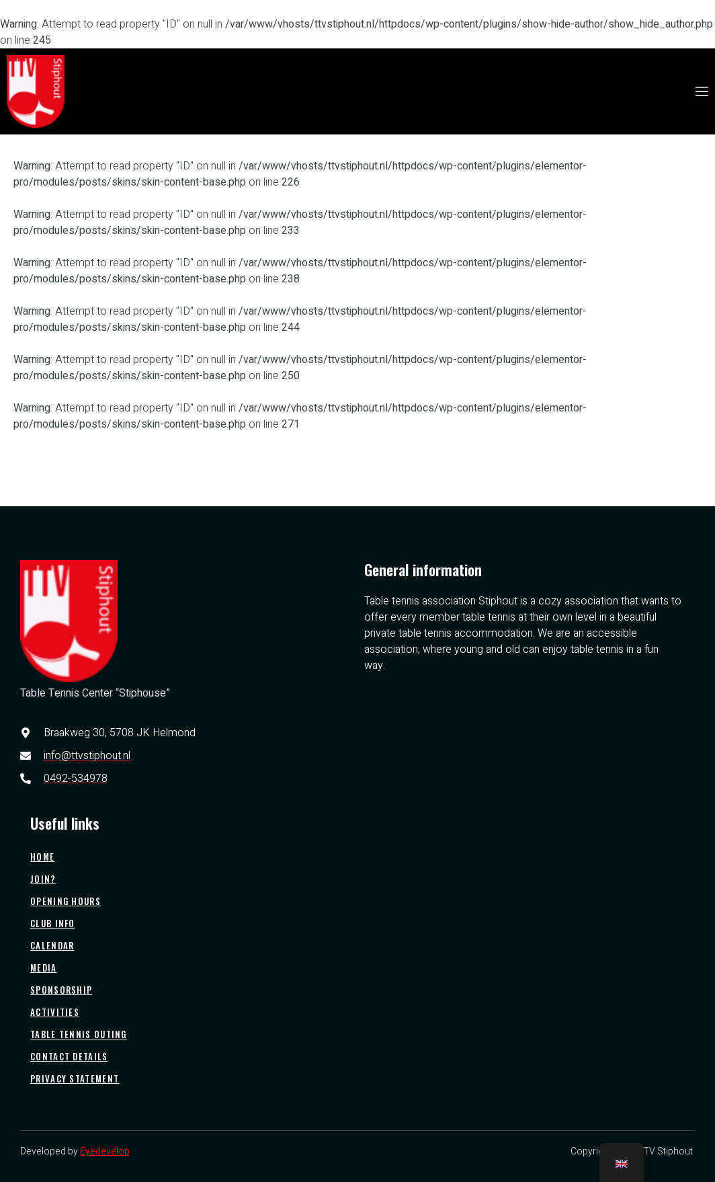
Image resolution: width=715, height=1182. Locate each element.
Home (42, 856)
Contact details (69, 1056)
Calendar (52, 945)
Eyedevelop (105, 1151)
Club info (52, 923)
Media (43, 967)
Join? (43, 878)
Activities (54, 1012)
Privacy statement (74, 1078)
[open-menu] (700, 91)
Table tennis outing (78, 1034)
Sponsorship (61, 989)
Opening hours (65, 901)
